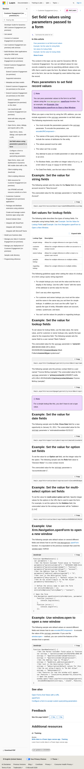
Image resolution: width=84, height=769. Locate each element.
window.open (37, 636)
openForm (65, 101)
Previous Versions (19, 764)
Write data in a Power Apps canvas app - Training (50, 739)
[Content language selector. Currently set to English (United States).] (12, 759)
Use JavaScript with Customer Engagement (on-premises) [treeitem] (17, 111)
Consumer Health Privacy (63, 764)
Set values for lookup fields (43, 49)
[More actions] (80, 10)
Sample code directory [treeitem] (12, 255)
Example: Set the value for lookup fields (47, 52)
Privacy (47, 764)
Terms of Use (6, 767)
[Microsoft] (4, 3)
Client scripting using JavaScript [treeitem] (15, 171)
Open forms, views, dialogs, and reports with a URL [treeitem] (18, 134)
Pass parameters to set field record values (48, 43)
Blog (29, 764)
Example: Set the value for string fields (47, 46)
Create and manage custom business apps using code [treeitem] (15, 213)
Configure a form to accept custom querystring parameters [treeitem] (17, 153)
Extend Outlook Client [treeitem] (13, 219)
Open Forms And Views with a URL (45, 695)
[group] (57, 206)
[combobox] (15, 14)
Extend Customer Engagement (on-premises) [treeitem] (16, 73)
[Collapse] (26, 9)
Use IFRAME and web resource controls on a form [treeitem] (17, 191)
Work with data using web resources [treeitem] (16, 120)
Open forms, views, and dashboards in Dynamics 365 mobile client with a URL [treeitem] (17, 162)
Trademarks (17, 767)
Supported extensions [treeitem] (13, 78)
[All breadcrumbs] (34, 10)
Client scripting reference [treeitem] (16, 176)
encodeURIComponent (45, 131)
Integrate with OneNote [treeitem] (14, 227)
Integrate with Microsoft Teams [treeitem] (16, 231)
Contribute (39, 764)
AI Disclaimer (6, 764)
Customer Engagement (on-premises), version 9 (49, 10)
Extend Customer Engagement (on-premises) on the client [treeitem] (17, 102)
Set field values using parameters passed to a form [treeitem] (18, 144)
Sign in (79, 3)
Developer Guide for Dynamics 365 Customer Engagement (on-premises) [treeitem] (15, 27)
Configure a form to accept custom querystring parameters (54, 701)
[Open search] (73, 3)
